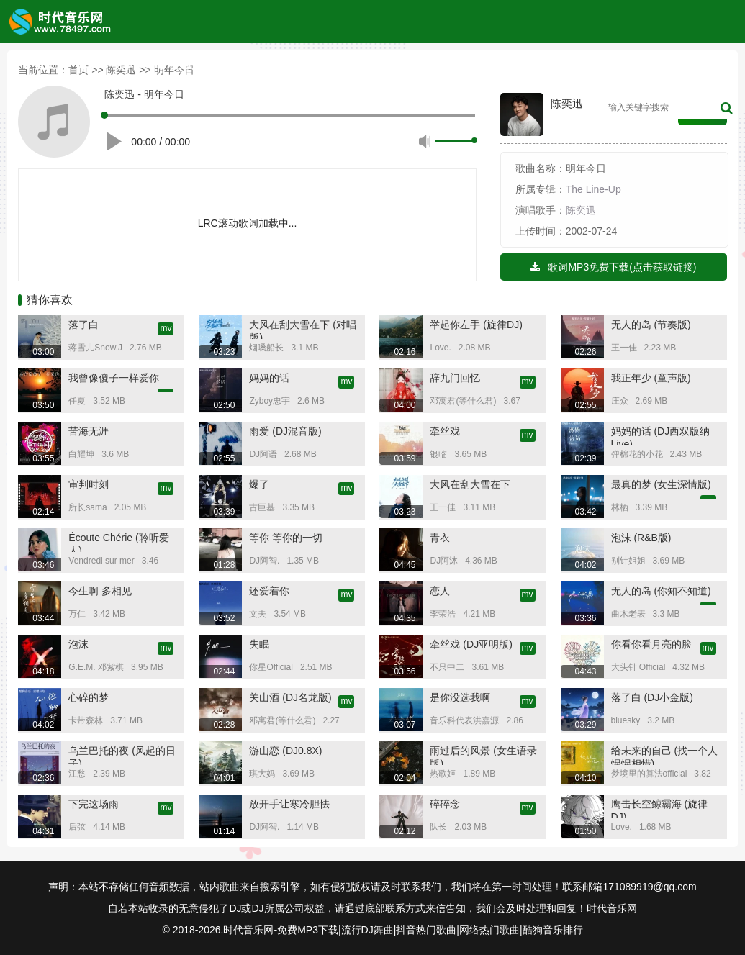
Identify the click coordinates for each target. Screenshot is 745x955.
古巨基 (262, 507)
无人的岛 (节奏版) (651, 324)
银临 (438, 454)
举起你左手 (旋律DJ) (476, 324)
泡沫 (78, 644)
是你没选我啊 (460, 697)
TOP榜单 (105, 64)
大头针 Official (638, 667)
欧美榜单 (182, 64)
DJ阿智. (264, 561)
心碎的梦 (88, 697)
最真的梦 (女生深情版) (661, 484)
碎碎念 (445, 804)
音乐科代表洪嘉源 (464, 720)
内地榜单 (259, 64)
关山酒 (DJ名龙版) (290, 697)
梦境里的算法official (649, 774)
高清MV (567, 64)
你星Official (270, 667)
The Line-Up (593, 189)
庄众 (619, 401)
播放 (115, 138)
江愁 (77, 774)
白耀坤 (81, 454)
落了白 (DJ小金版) (652, 697)
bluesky (626, 720)
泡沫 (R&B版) (641, 537)
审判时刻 (88, 484)
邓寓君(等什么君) (463, 401)
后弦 (77, 827)
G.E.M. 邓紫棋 (96, 667)
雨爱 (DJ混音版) (285, 431)
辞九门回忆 (455, 378)
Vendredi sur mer (101, 561)
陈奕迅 (581, 210)
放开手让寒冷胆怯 (289, 804)
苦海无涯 (88, 431)
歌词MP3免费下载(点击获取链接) (613, 267)
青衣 (440, 537)
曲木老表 (628, 614)
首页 (38, 64)
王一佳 (624, 348)
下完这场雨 (93, 804)
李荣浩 (443, 614)
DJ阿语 (263, 454)
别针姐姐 (628, 561)
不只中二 (447, 667)
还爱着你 (269, 591)
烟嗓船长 (266, 348)
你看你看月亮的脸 (651, 644)
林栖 (619, 507)
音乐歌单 (414, 64)
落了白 (83, 324)
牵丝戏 (445, 431)
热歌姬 (443, 774)
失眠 (259, 644)
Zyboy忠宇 (269, 401)
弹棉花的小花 (637, 454)
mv (165, 328)
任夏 (77, 401)
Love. (440, 348)
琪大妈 (262, 774)
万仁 (77, 614)
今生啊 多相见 (100, 591)
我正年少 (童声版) (651, 378)
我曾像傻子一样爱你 (113, 378)
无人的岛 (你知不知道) (661, 591)
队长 (438, 827)
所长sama (87, 507)
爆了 (259, 484)
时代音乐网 (612, 908)
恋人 (440, 591)
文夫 (257, 614)
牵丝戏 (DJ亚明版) (471, 644)
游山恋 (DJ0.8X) (285, 750)
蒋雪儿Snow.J (95, 348)
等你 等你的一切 (285, 537)
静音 (424, 141)
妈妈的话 (269, 378)
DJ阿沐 (444, 561)
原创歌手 (336, 64)
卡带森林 (85, 720)
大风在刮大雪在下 (470, 484)
